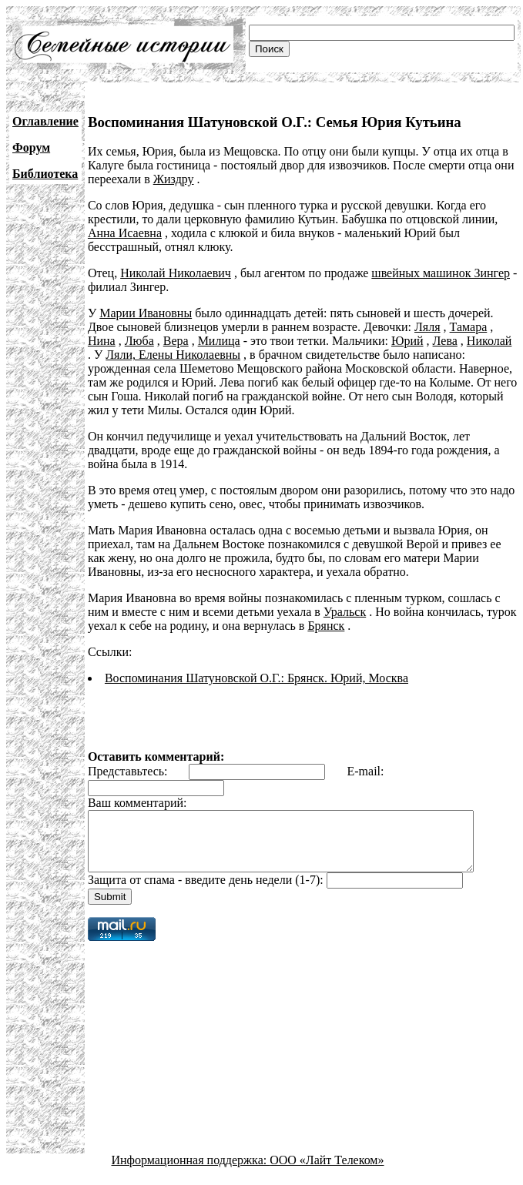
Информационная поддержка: (191, 1171)
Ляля (427, 326)
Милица (219, 340)
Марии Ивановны (145, 313)
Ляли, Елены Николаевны (166, 354)
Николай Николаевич (175, 273)
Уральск (345, 611)
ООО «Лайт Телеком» (327, 1171)
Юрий (407, 340)
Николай (489, 340)
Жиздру (173, 179)
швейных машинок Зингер (440, 273)
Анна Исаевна (125, 232)
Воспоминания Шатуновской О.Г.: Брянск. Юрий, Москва (256, 678)
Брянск (325, 625)
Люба (139, 340)
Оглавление (45, 121)
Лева (445, 340)
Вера (176, 340)
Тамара (469, 326)
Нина (102, 340)
